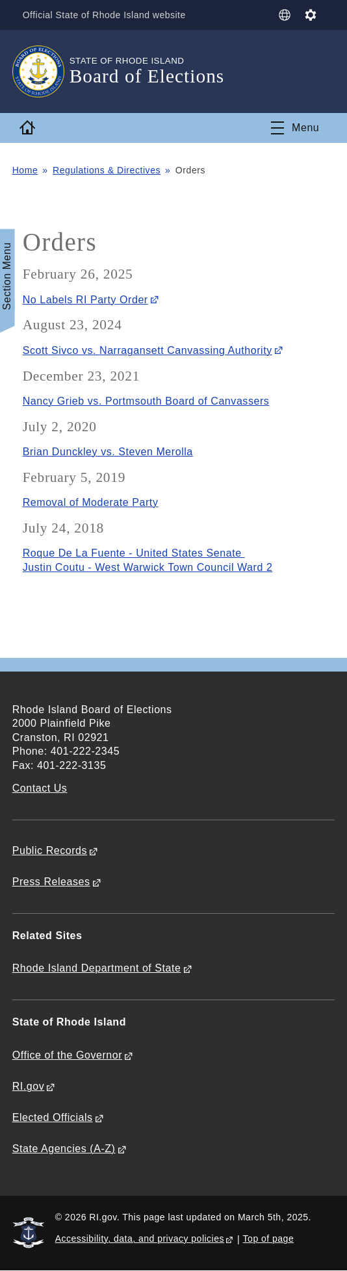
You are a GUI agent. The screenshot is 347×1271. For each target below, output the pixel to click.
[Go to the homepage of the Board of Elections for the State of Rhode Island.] (41, 71)
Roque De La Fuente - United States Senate (134, 553)
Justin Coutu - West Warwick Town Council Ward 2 (148, 567)
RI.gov (28, 1086)
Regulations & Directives (107, 170)
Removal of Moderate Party (91, 502)
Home (25, 170)
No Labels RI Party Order (85, 299)
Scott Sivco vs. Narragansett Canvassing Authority (147, 350)
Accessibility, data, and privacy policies (139, 1238)
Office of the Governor (67, 1055)
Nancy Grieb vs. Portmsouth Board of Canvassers (146, 401)
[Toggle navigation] (295, 128)
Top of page (268, 1238)
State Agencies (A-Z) (64, 1148)
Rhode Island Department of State (96, 968)
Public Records (49, 850)
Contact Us (40, 788)
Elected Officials (52, 1117)
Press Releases (51, 881)
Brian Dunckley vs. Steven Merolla (108, 451)
